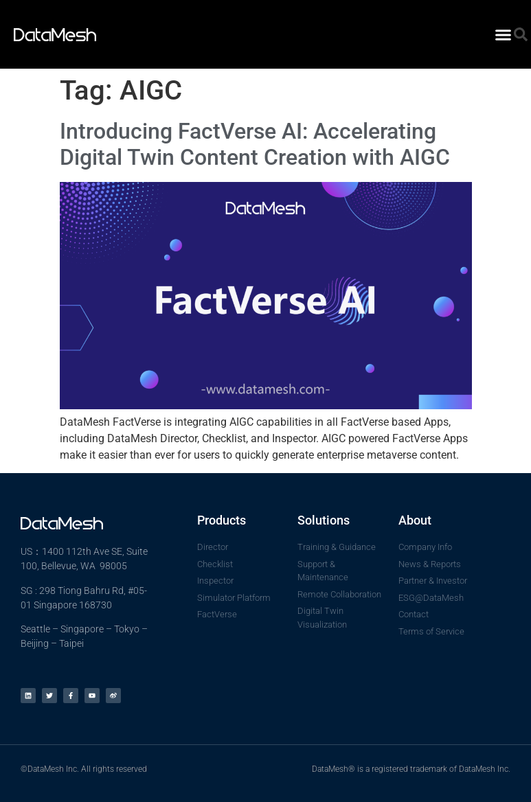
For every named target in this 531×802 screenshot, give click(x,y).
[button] (503, 34)
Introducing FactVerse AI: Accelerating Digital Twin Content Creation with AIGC (255, 144)
